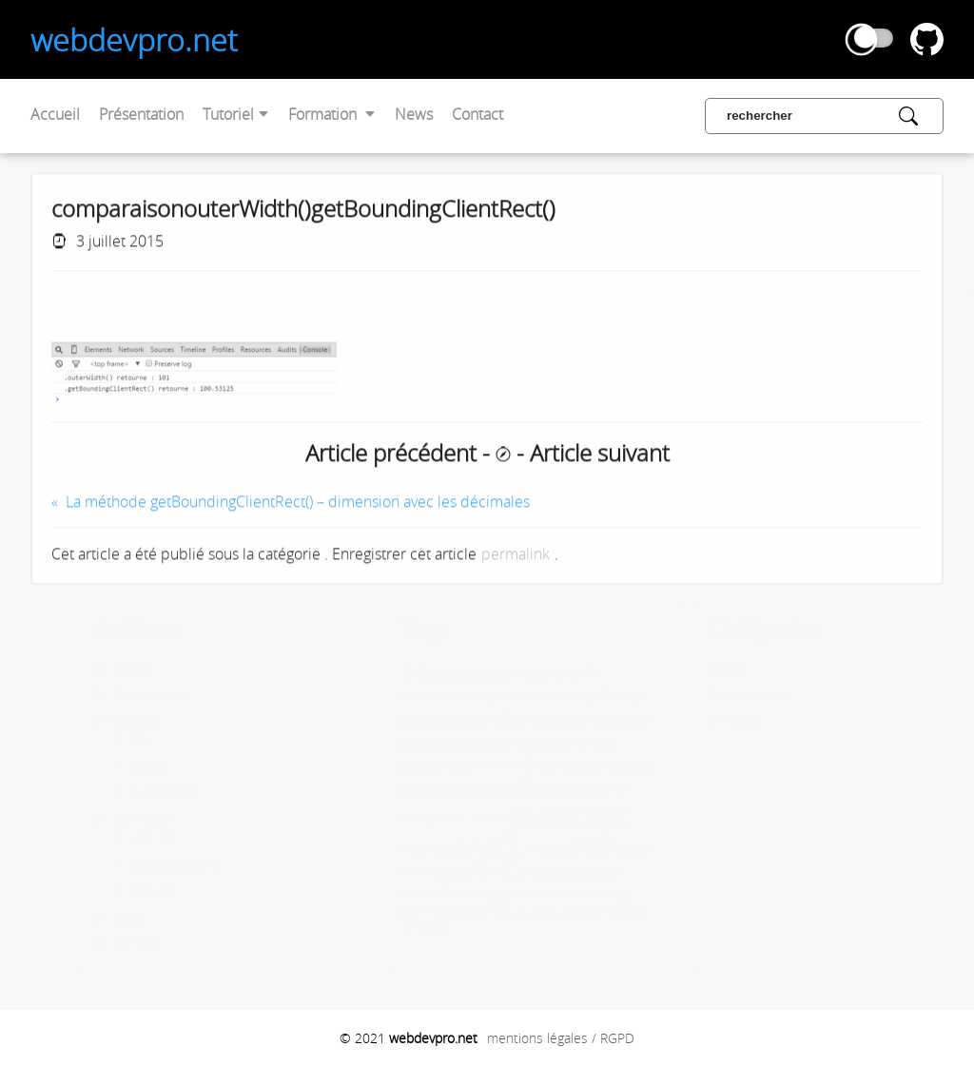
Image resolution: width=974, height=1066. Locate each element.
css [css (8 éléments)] (382, 718)
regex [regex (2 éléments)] (463, 893)
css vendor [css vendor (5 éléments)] (447, 718)
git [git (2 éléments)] (373, 789)
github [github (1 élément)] (399, 788)
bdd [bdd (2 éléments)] (502, 695)
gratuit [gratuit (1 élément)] (552, 788)
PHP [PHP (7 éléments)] (559, 849)
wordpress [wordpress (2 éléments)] (582, 911)
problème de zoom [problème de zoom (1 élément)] (545, 874)
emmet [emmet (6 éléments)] (399, 764)
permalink (515, 557)
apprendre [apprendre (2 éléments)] (397, 695)
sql (105, 739)
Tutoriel (236, 114)
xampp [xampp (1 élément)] (382, 927)
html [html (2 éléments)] (585, 789)
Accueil (55, 114)
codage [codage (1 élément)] (594, 695)
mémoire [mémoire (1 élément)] (515, 850)
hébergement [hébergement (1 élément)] (398, 817)
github (115, 888)
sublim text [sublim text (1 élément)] (392, 912)
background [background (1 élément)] (459, 695)
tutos (112, 764)
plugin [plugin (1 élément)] (483, 874)
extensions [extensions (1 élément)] (460, 764)
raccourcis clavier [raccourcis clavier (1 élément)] (404, 894)
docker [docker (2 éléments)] (386, 742)
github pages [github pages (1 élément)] (448, 788)
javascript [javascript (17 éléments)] (534, 817)
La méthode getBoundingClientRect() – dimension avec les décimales (298, 504)
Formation (332, 114)
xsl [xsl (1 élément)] (409, 927)
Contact (477, 114)
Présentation (141, 114)
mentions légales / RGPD (560, 1038)
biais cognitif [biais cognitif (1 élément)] (545, 695)
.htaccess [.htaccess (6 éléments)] (407, 672)
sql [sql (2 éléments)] (591, 893)
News (414, 114)
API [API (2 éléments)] (554, 673)
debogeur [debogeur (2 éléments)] (526, 718)
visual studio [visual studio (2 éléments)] (510, 911)
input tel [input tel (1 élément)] (453, 817)
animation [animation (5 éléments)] (497, 673)
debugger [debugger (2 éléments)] (586, 718)
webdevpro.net (134, 39)
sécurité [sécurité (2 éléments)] (445, 911)
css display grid (141, 863)
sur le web (128, 789)
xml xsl (117, 838)
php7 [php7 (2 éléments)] (598, 850)
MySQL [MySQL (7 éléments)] (457, 849)
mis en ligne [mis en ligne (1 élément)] (393, 850)
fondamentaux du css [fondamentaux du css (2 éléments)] (552, 765)
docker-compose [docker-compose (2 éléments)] (461, 742)
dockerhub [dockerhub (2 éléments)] (547, 742)
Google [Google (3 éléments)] (508, 788)
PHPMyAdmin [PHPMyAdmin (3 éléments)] (415, 873)
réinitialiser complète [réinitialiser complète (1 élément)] (531, 894)
